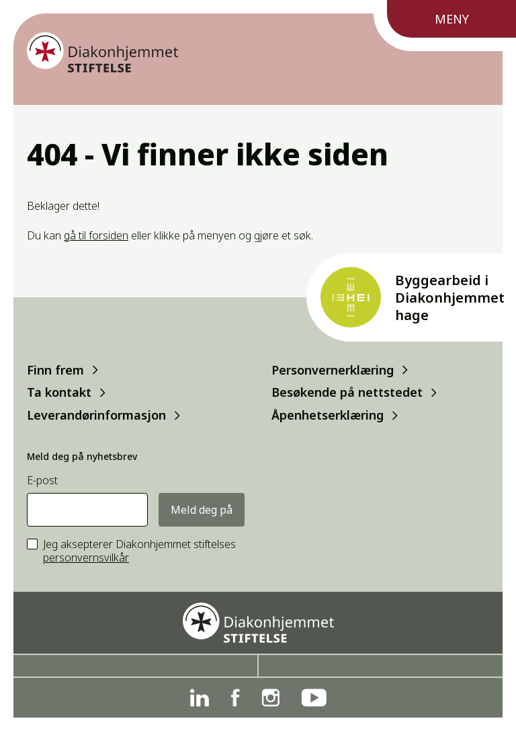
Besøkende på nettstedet (347, 392)
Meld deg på (201, 509)
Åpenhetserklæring (327, 415)
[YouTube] (314, 698)
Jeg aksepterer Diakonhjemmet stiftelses (139, 551)
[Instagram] (270, 698)
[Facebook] (235, 698)
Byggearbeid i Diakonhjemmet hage (450, 297)
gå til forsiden (96, 235)
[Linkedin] (199, 698)
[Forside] (102, 52)
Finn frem (55, 369)
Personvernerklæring (332, 369)
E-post (42, 480)
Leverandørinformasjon (96, 415)
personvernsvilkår (86, 557)
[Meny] (445, 25)
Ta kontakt (59, 392)
